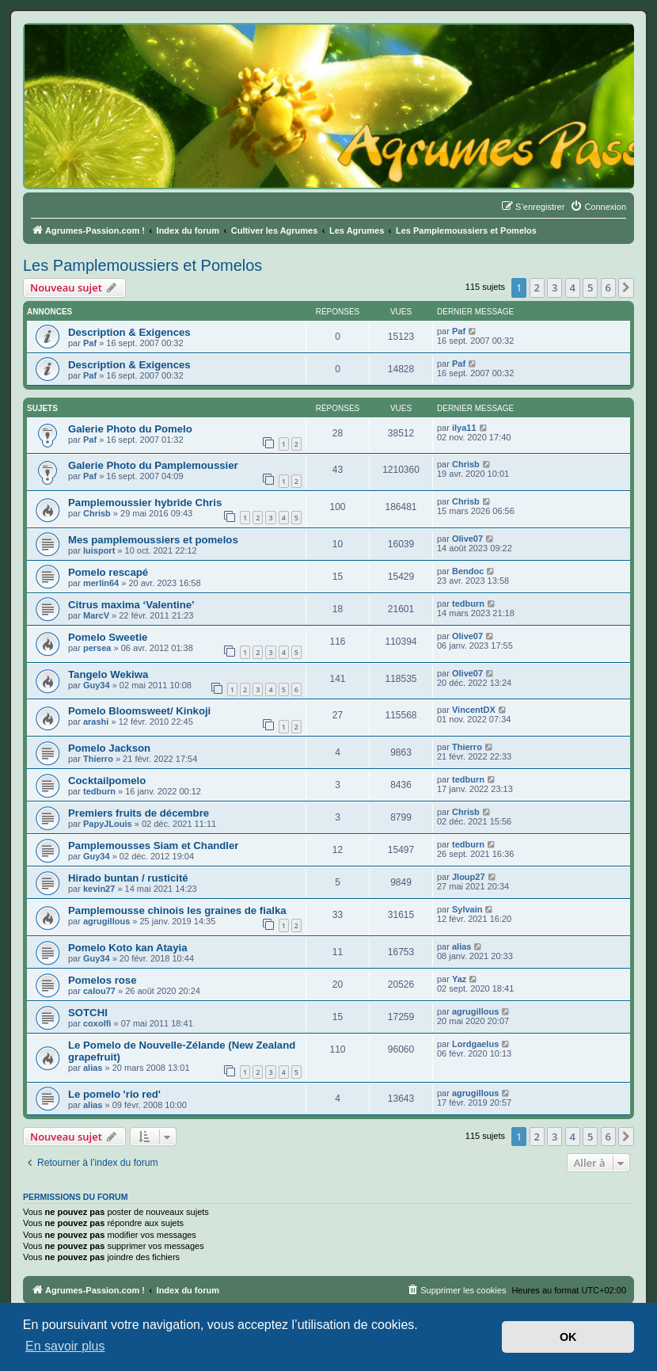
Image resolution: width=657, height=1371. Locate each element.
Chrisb (466, 464)
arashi (95, 721)
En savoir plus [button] (65, 1346)
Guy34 (96, 685)
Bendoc (468, 571)
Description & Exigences (129, 332)
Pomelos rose (102, 980)
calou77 (99, 991)
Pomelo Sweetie (107, 637)
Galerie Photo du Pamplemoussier (153, 465)
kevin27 (99, 888)
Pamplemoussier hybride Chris (145, 502)
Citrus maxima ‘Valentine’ (131, 605)
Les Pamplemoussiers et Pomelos (142, 265)
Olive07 (467, 538)
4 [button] (572, 287)
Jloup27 (468, 877)
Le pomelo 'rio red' (114, 1094)
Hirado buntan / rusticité (128, 878)
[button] (626, 287)
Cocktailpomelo (107, 780)
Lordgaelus (475, 1044)
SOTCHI (88, 1013)
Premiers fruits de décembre (138, 813)
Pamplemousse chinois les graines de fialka (177, 910)
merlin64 (101, 583)
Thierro (98, 759)
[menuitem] (598, 206)
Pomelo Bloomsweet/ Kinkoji (139, 711)
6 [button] (608, 287)
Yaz (459, 979)
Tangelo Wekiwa (108, 674)
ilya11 (464, 427)
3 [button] (554, 287)
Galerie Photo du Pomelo (130, 429)
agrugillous (106, 921)
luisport (99, 550)
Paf (90, 343)
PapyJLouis (107, 823)
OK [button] (568, 1337)
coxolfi (97, 1023)
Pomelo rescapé (108, 572)
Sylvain (467, 909)
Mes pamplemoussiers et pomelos (153, 540)
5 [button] (590, 287)
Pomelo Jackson (109, 748)
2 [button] (537, 287)
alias (461, 946)
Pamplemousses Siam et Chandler (153, 845)
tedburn (468, 603)
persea (97, 648)
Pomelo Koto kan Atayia (127, 948)
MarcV (96, 615)
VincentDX (474, 709)
